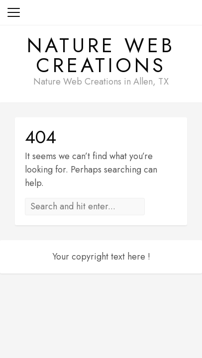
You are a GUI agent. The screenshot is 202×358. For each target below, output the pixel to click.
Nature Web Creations (101, 55)
